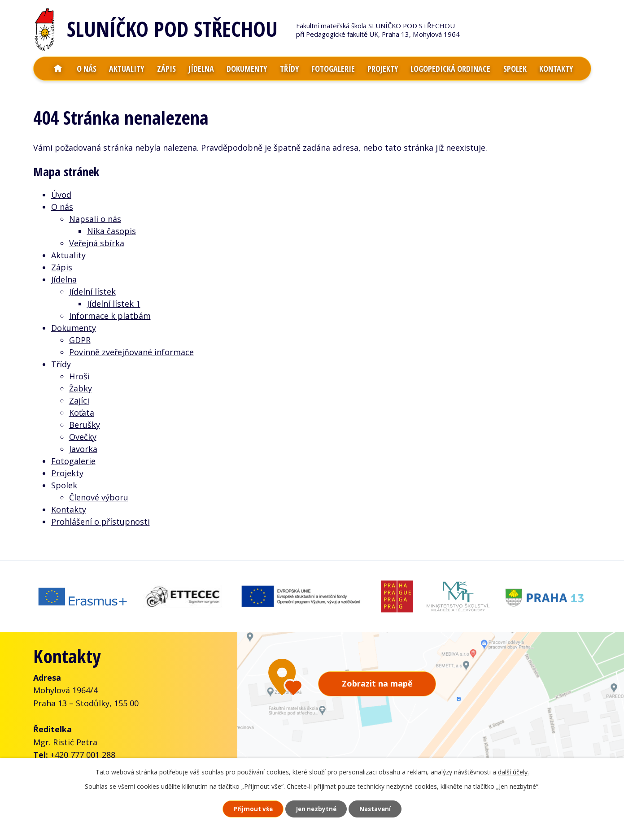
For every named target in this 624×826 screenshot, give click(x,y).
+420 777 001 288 (82, 750)
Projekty (382, 68)
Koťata (81, 412)
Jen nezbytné (315, 808)
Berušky (84, 424)
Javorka (83, 448)
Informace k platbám (110, 315)
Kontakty (556, 68)
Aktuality (126, 68)
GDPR (80, 340)
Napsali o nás (95, 218)
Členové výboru (98, 497)
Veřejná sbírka (96, 243)
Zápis (166, 68)
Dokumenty (247, 68)
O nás (86, 68)
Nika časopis (111, 231)
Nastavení (381, 808)
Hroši (79, 376)
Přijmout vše (246, 808)
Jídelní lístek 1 (113, 303)
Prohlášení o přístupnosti (100, 521)
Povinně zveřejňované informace (131, 352)
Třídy (289, 68)
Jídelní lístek (92, 291)
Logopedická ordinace (450, 68)
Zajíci (79, 400)
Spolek (515, 68)
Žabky (80, 388)
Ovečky (82, 436)
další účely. (513, 770)
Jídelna (201, 68)
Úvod (58, 68)
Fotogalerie (333, 68)
